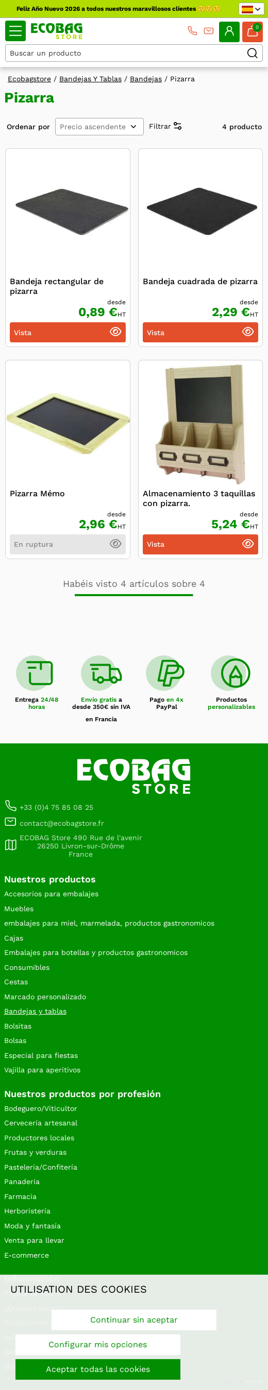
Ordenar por (28, 127)
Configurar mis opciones (97, 1344)
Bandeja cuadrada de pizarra (200, 281)
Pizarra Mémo (37, 493)
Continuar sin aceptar (134, 1320)
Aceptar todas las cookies (98, 1369)
